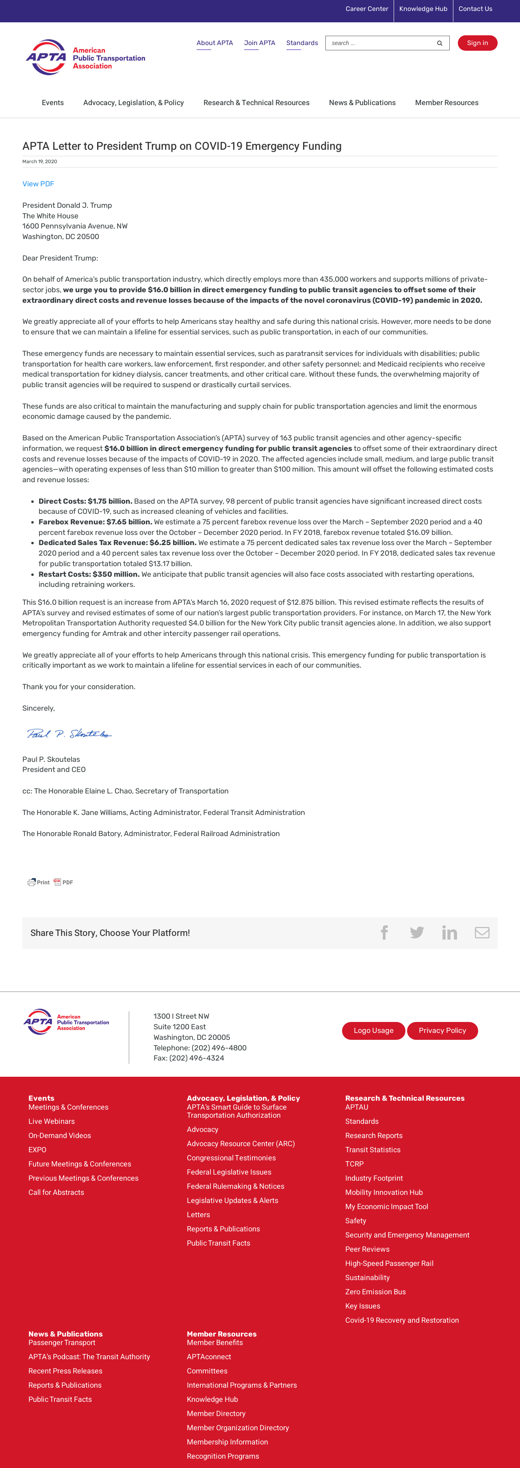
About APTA (215, 43)
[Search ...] (379, 43)
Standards (302, 43)
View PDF (38, 183)
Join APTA (259, 43)
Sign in (477, 43)
